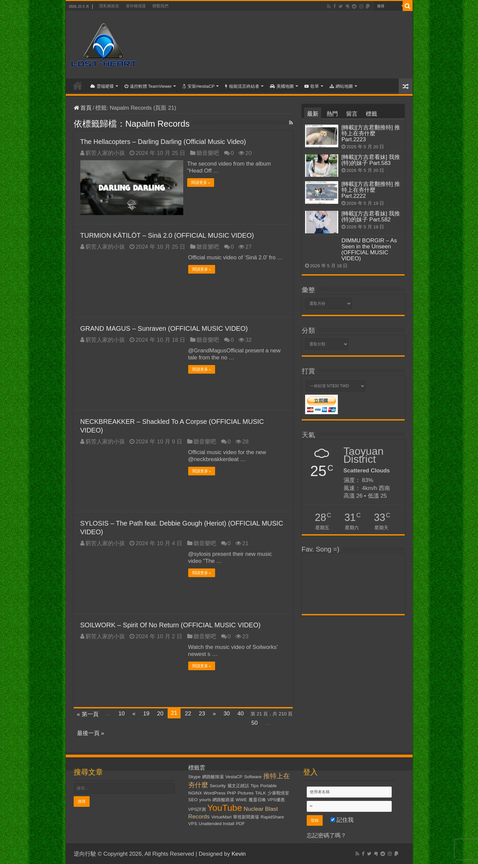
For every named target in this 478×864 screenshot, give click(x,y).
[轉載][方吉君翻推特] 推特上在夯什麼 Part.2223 (371, 133)
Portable (268, 785)
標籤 (371, 114)
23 (202, 713)
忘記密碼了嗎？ (326, 835)
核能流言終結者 (242, 86)
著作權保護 (136, 6)
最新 (312, 114)
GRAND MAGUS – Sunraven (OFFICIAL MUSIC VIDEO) (164, 327)
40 (240, 713)
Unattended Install (216, 822)
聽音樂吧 (208, 153)
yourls (205, 799)
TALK (260, 792)
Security (218, 785)
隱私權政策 (109, 6)
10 (122, 713)
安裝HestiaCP (198, 86)
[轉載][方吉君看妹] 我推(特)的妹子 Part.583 (371, 160)
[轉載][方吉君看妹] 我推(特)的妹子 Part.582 (371, 216)
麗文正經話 (238, 785)
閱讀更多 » (201, 182)
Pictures (246, 792)
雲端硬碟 (102, 86)
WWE (241, 799)
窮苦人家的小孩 (105, 153)
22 (188, 713)
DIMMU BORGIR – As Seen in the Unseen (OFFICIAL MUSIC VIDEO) (369, 249)
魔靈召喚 (257, 799)
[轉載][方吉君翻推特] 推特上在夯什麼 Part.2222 (371, 190)
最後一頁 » (90, 732)
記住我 (342, 819)
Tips (254, 785)
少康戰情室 (278, 792)
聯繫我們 (160, 6)
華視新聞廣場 (246, 816)
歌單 (311, 86)
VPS (192, 822)
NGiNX (195, 792)
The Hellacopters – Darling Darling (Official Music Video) (163, 141)
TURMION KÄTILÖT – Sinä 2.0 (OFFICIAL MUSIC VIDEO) (167, 234)
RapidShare (272, 816)
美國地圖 (282, 86)
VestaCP (234, 776)
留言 (352, 114)
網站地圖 (341, 86)
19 (146, 713)
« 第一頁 (88, 713)
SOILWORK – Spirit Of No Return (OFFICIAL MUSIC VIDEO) (170, 624)
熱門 (332, 114)
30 (226, 713)
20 (160, 713)
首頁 (77, 85)
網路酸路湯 (223, 799)
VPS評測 (197, 808)
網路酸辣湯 (213, 776)
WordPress (214, 792)
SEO (193, 799)
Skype (194, 776)
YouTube (224, 807)
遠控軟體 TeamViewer (148, 86)
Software (253, 776)
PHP (231, 792)
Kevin (239, 853)
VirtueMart (221, 816)
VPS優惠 (276, 799)
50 (254, 722)
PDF (240, 822)
